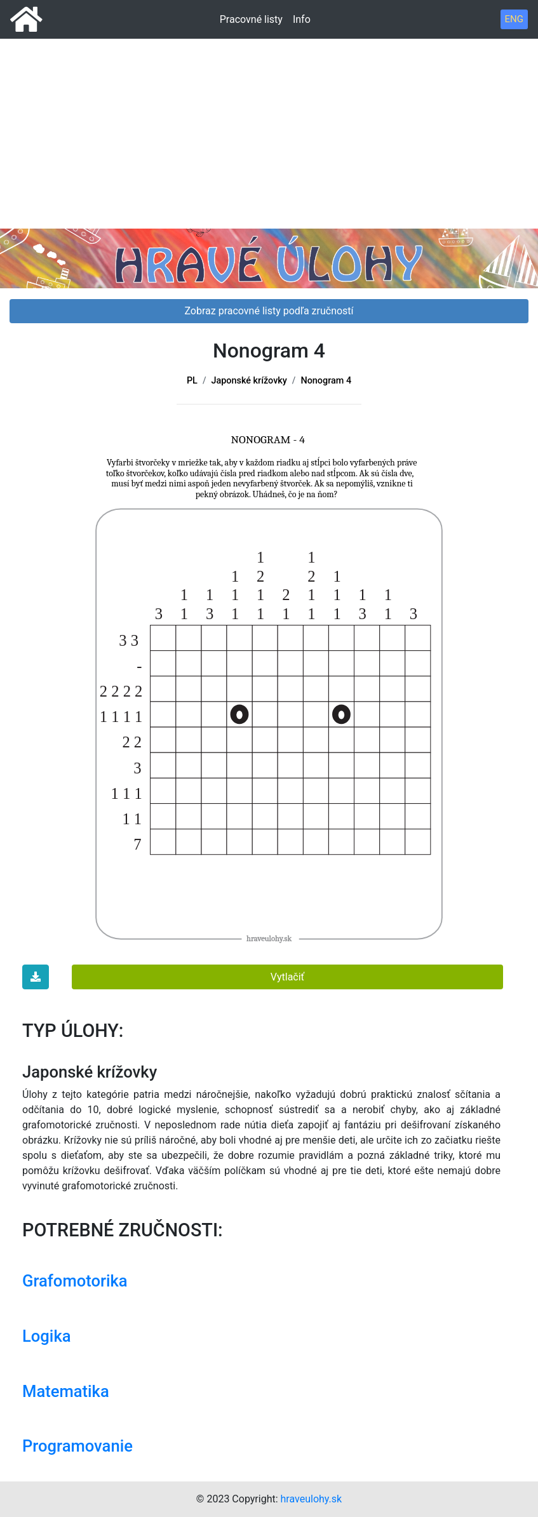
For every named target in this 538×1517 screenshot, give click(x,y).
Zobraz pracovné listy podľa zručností (268, 311)
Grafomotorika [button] (75, 1280)
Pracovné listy (251, 19)
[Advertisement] (269, 101)
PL (192, 380)
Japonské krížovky (249, 380)
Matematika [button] (65, 1391)
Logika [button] (46, 1336)
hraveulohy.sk (311, 1499)
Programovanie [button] (77, 1445)
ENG (514, 19)
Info (302, 19)
